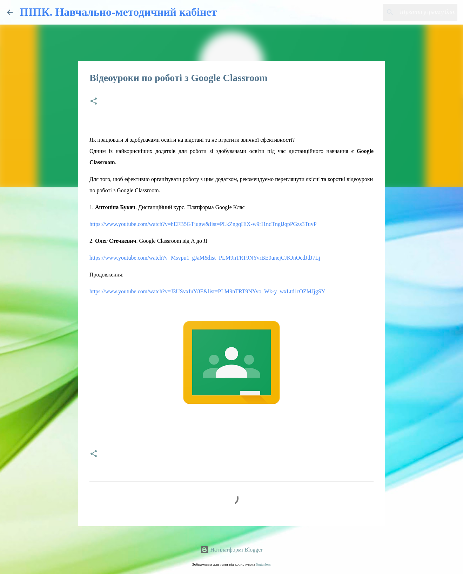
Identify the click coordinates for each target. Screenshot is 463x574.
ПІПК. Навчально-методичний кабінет (118, 12)
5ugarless (263, 564)
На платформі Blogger (231, 550)
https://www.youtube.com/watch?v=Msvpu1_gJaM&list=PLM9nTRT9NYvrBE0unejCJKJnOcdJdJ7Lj (204, 258)
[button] (93, 101)
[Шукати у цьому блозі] (420, 12)
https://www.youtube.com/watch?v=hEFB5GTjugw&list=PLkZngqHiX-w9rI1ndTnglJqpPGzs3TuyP (203, 224)
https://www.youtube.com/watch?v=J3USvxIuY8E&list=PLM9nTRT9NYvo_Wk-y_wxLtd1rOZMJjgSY (207, 291)
